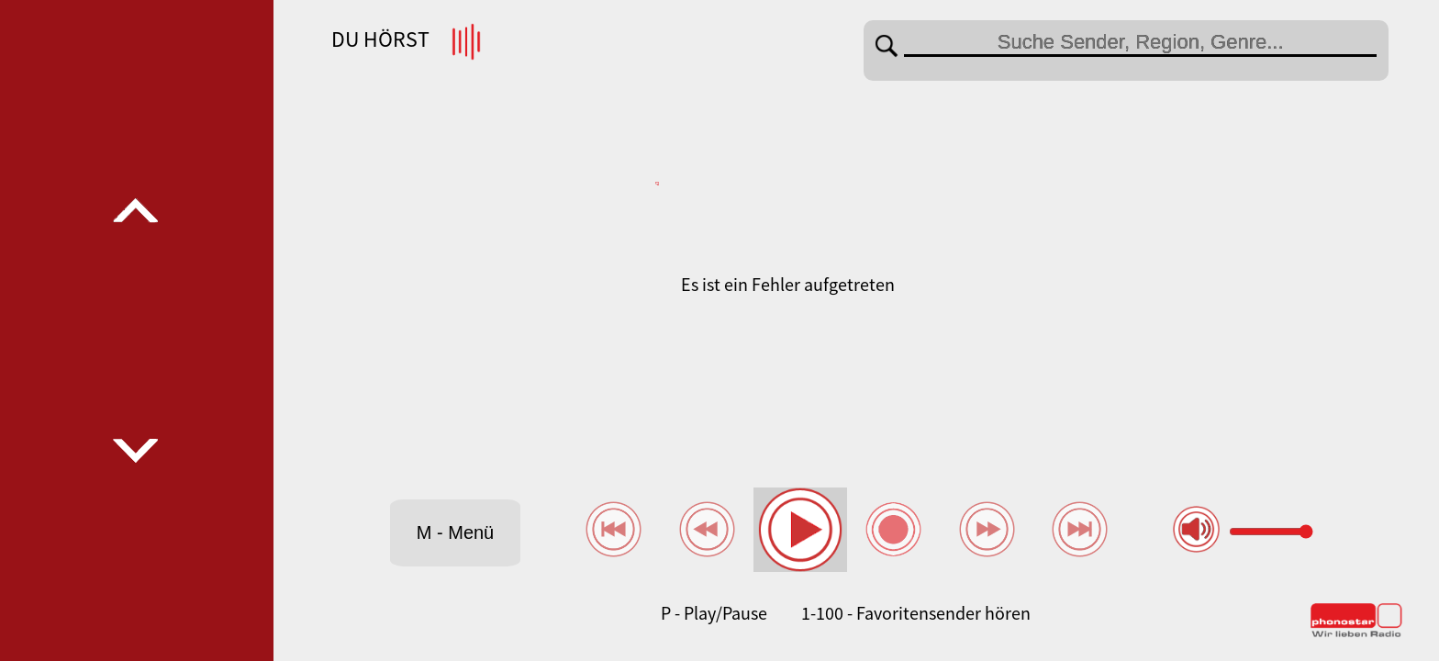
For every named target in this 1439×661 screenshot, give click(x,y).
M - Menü (455, 532)
